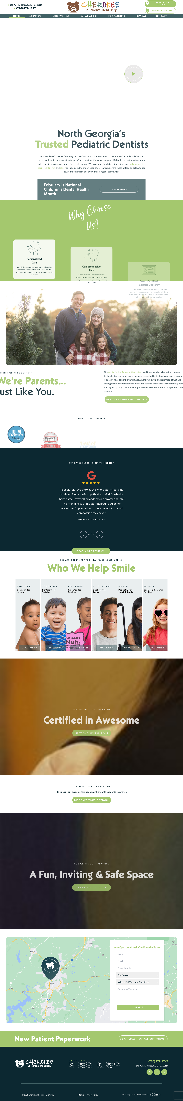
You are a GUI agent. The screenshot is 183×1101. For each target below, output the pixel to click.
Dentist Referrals (159, 11)
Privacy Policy (92, 1095)
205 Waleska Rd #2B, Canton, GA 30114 (24, 5)
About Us (36, 16)
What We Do (90, 16)
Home (16, 16)
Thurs (99, 1063)
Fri (98, 1065)
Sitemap (81, 1095)
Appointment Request (158, 3)
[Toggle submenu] (42, 16)
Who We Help (62, 16)
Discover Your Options (91, 800)
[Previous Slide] (83, 534)
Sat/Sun (100, 1067)
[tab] (88, 534)
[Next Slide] (99, 534)
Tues (72, 1065)
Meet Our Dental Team (91, 756)
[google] (150, 1072)
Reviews (141, 16)
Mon (71, 1063)
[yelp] (164, 1072)
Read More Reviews (91, 551)
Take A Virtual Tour (91, 910)
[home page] (93, 7)
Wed (72, 1067)
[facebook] (157, 1072)
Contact (162, 16)
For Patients (118, 16)
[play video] (133, 74)
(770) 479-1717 (24, 8)
